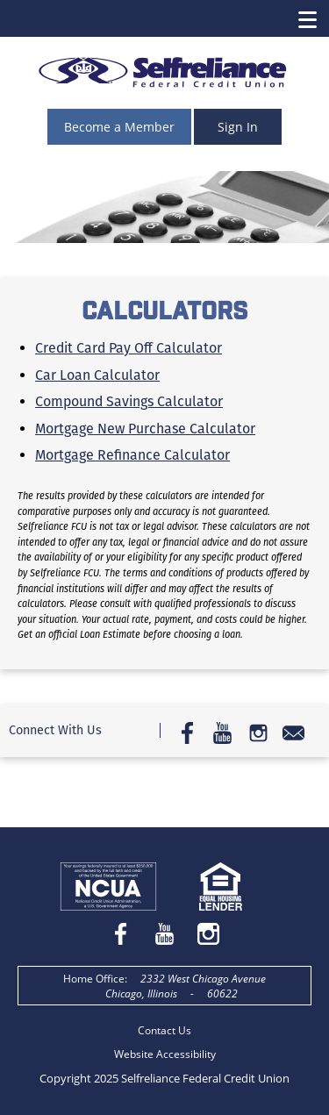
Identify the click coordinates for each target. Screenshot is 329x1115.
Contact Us (164, 1030)
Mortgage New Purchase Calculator (145, 428)
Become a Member (119, 126)
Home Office (94, 978)
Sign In (238, 126)
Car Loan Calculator (97, 375)
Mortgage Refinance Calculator (132, 455)
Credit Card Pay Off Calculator (128, 348)
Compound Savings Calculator (129, 401)
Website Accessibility (165, 1054)
